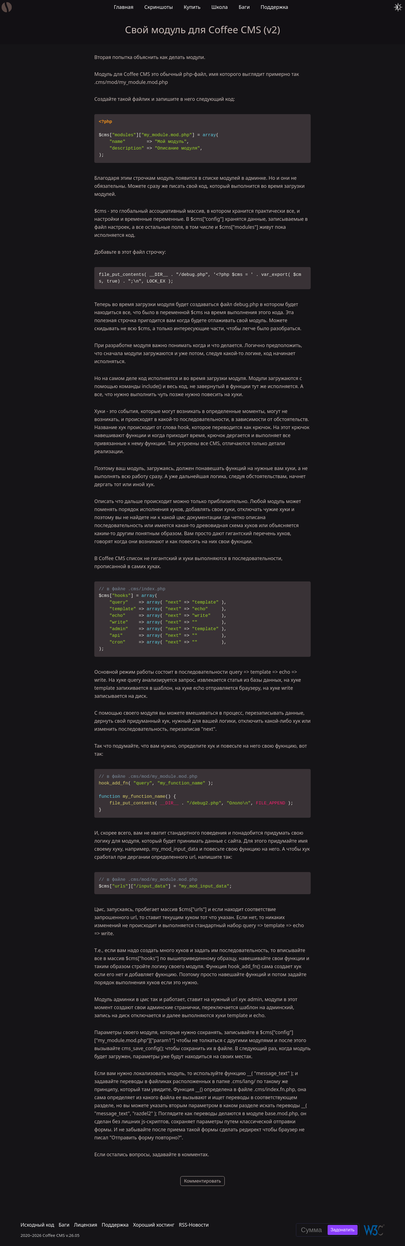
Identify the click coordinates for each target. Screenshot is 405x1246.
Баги (244, 7)
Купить (192, 7)
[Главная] (7, 7)
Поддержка (274, 7)
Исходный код (37, 1225)
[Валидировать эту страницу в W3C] (374, 1229)
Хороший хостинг (153, 1225)
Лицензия (85, 1225)
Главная (123, 7)
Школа (219, 7)
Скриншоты (158, 7)
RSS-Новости (194, 1225)
